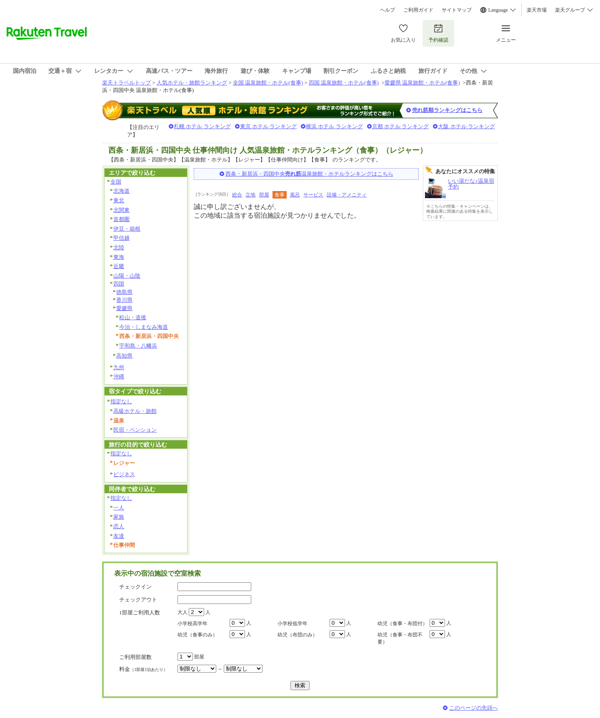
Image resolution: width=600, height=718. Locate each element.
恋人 (118, 526)
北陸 (118, 247)
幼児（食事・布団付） (403, 623)
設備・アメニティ (347, 195)
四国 (118, 284)
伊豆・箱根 (126, 229)
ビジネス (124, 474)
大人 (183, 612)
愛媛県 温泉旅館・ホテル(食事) (422, 83)
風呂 (295, 195)
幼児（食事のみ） (198, 635)
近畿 (118, 266)
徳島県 (124, 292)
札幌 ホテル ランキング (202, 126)
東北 (118, 200)
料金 (143, 669)
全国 (115, 182)
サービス (313, 195)
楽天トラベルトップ (126, 83)
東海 (118, 257)
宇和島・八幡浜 (138, 346)
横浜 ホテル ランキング (334, 126)
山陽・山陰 (126, 276)
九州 (118, 367)
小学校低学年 (293, 623)
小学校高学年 (193, 623)
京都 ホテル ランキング (400, 126)
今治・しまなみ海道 (143, 327)
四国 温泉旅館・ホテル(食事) (344, 83)
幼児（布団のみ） (298, 635)
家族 (118, 517)
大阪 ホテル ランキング (466, 126)
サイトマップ (457, 10)
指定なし (121, 401)
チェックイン (135, 587)
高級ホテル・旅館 (135, 411)
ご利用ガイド (418, 10)
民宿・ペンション (135, 430)
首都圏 (121, 219)
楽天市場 (537, 10)
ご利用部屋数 (135, 657)
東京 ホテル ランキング (268, 126)
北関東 (121, 210)
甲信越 (121, 238)
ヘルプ (387, 10)
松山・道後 (132, 317)
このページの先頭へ (473, 708)
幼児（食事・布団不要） (400, 638)
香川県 (124, 300)
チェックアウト (138, 599)
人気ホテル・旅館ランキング (192, 83)
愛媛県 (124, 308)
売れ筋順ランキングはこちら (447, 110)
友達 (118, 536)
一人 (118, 507)
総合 (237, 195)
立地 (250, 195)
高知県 (124, 356)
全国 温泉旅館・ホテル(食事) (268, 83)
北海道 (121, 191)
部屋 (264, 195)
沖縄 (118, 376)
